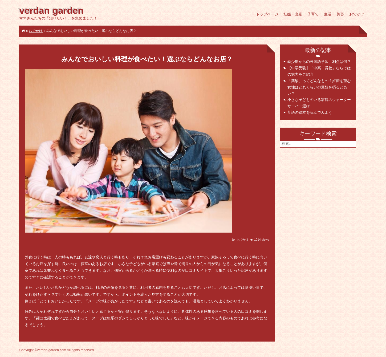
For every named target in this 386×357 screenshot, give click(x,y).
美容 (340, 14)
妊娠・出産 (292, 14)
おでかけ (356, 14)
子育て (313, 14)
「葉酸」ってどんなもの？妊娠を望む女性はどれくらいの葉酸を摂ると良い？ (319, 87)
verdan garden (51, 10)
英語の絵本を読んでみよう (309, 113)
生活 (327, 14)
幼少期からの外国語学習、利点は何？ (319, 62)
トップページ (267, 14)
